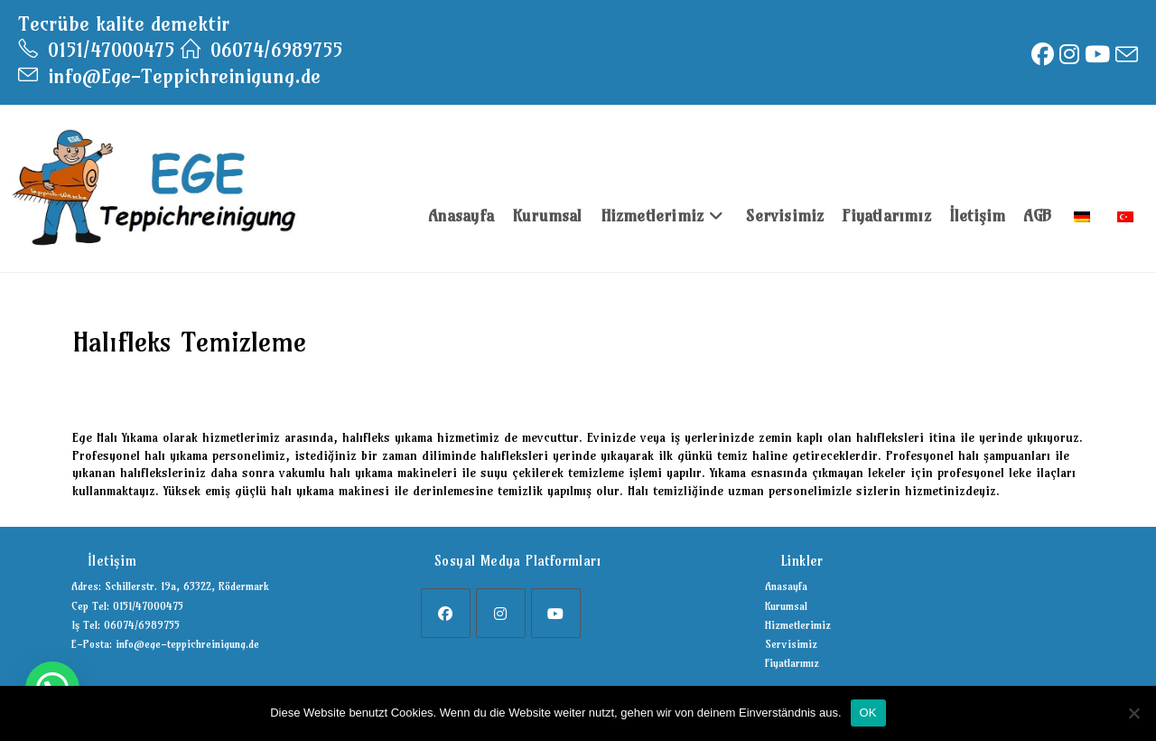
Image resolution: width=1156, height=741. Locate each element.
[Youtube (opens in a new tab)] (1097, 54)
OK (868, 712)
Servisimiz (791, 644)
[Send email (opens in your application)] (1125, 54)
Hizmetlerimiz (798, 625)
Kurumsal (786, 606)
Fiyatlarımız (792, 663)
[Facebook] (446, 613)
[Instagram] (501, 613)
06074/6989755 (261, 49)
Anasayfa (786, 586)
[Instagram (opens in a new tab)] (1069, 54)
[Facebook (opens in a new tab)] (1043, 54)
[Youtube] (556, 613)
